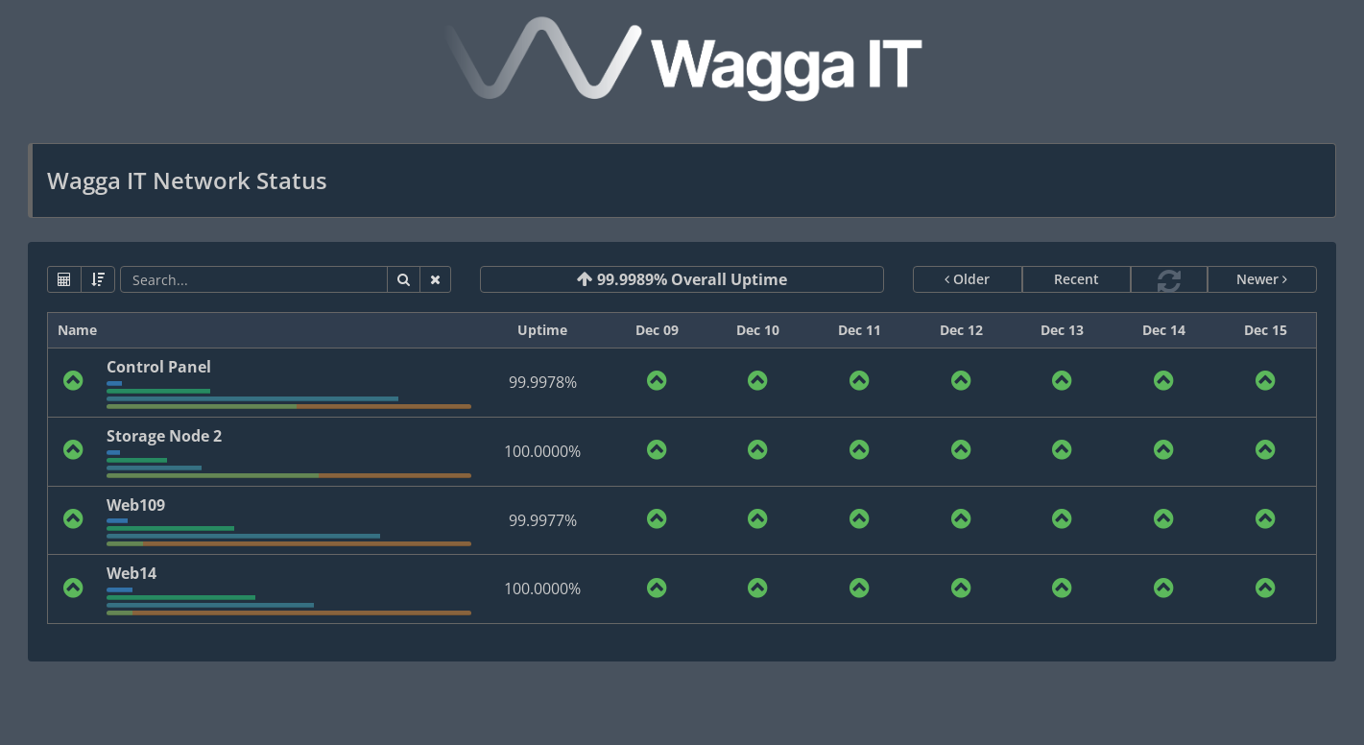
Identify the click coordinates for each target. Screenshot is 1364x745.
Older (967, 279)
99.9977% (543, 520)
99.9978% (543, 382)
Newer (1261, 279)
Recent (1076, 279)
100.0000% (542, 451)
